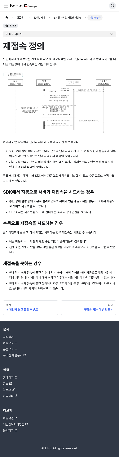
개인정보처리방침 (15, 424)
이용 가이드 (10, 343)
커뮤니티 (10, 396)
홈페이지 (10, 377)
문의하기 (10, 430)
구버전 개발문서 (14, 355)
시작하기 (8, 337)
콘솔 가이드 (10, 349)
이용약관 (10, 418)
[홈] (6, 17)
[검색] (112, 5)
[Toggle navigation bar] (6, 6)
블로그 (9, 390)
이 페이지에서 (14, 34)
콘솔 (7, 384)
